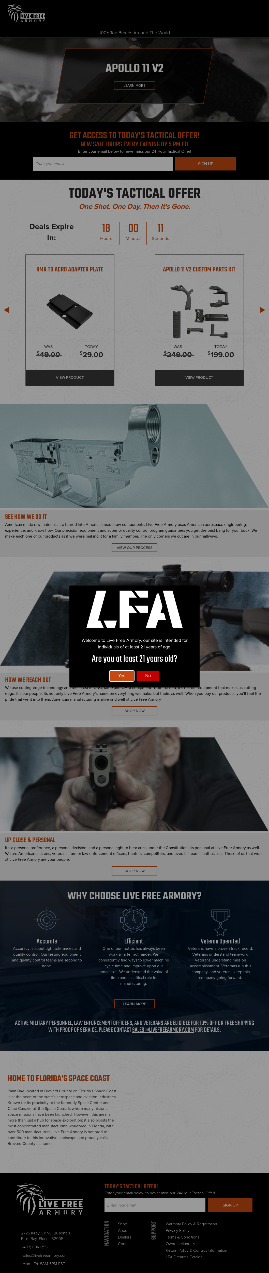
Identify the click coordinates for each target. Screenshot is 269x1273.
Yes (121, 675)
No (148, 675)
